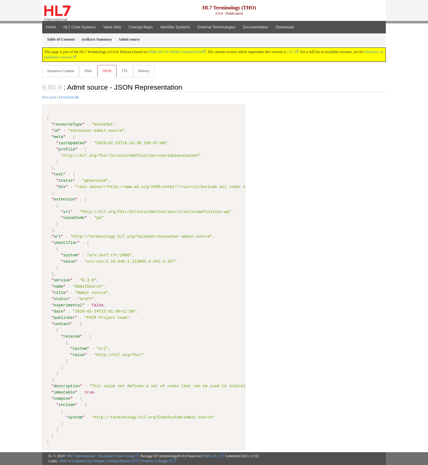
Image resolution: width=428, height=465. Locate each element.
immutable (64, 392)
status (65, 181)
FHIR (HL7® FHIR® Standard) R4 (175, 52)
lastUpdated (71, 143)
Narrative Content (60, 71)
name (58, 286)
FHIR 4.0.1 (210, 456)
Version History (121, 461)
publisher (64, 317)
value (69, 262)
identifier (65, 243)
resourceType (68, 124)
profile (66, 149)
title (60, 292)
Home (51, 27)
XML (89, 71)
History (146, 71)
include (66, 405)
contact (62, 324)
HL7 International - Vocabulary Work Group (101, 456)
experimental (68, 305)
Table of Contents (72, 461)
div (62, 187)
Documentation (255, 27)
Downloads (285, 27)
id (56, 131)
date (58, 311)
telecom (71, 336)
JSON (108, 71)
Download (66, 97)
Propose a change (157, 461)
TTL (126, 71)
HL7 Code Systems (79, 27)
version (62, 280)
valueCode (73, 218)
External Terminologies (216, 27)
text (58, 174)
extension (64, 199)
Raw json (49, 97)
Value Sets (112, 27)
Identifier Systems (175, 27)
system (70, 255)
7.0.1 (290, 52)
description (67, 386)
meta (58, 137)
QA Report (96, 461)
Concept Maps (141, 27)
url (66, 212)
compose (62, 398)
